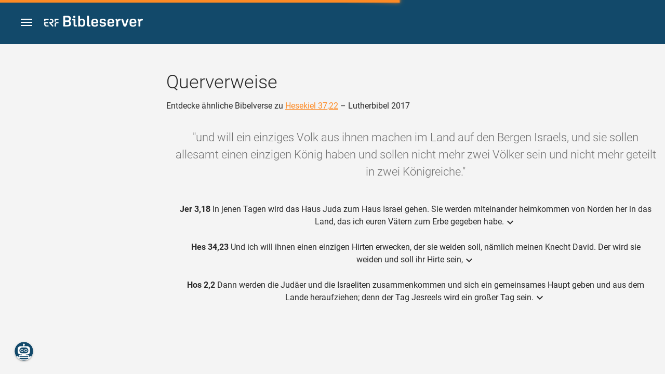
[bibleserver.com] (93, 23)
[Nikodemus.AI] (24, 351)
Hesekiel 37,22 (311, 106)
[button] (26, 22)
